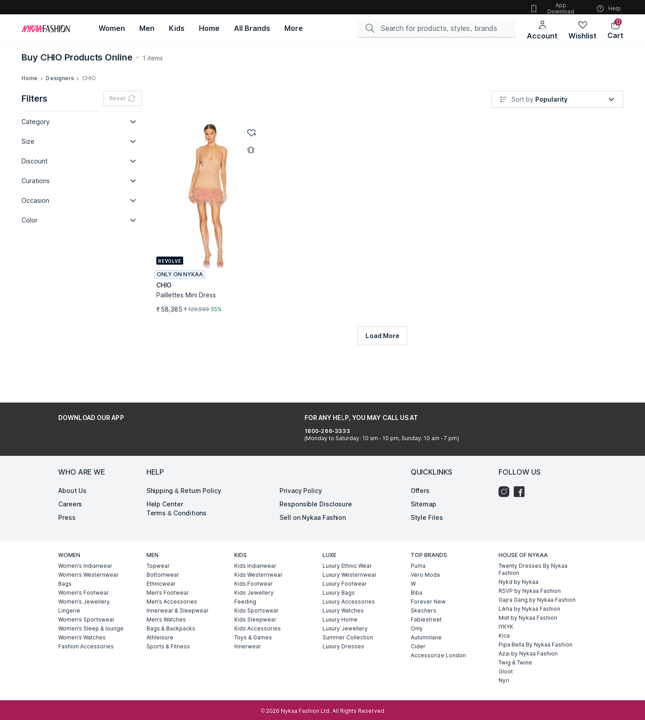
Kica (504, 616)
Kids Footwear (253, 564)
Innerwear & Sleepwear (177, 591)
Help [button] (608, 8)
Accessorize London (438, 636)
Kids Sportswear (256, 591)
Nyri (504, 661)
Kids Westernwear (258, 556)
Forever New (428, 582)
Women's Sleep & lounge (91, 609)
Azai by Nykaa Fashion (528, 634)
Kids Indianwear (255, 547)
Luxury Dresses (343, 627)
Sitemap (423, 485)
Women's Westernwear (88, 556)
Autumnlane (426, 618)
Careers (70, 485)
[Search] (440, 28)
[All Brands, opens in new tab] (252, 28)
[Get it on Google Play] (83, 417)
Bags (65, 564)
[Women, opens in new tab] (111, 28)
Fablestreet (426, 600)
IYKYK (506, 607)
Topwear (158, 547)
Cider (418, 627)
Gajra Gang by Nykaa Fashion (537, 581)
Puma (418, 547)
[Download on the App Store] (142, 417)
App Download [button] (551, 8)
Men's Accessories (171, 582)
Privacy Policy (301, 472)
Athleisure (159, 618)
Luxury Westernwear (349, 556)
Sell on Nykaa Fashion (313, 498)
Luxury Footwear (344, 564)
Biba (416, 573)
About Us (72, 472)
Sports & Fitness (168, 627)
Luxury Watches (343, 591)
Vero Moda (425, 556)
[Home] (46, 28)
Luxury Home (339, 600)
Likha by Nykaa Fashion (529, 590)
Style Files (427, 498)
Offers (420, 472)
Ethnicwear (161, 564)
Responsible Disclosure (316, 485)
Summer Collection (347, 618)
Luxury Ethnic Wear (347, 547)
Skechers (423, 591)
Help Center (164, 485)
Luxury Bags (338, 573)
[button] (615, 30)
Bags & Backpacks (170, 609)
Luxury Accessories (348, 582)
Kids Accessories (257, 609)
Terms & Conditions (176, 494)
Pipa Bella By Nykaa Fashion (535, 625)
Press (67, 498)
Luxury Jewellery (345, 609)
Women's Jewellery (84, 582)
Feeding (245, 582)
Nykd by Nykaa (518, 563)
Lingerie (69, 591)
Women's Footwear (83, 573)
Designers (60, 78)
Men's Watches (166, 600)
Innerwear (247, 627)
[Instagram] (506, 472)
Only (417, 609)
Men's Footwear (167, 573)
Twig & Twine (515, 643)
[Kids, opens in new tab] (177, 28)
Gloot (506, 652)
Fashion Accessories (86, 627)
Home (30, 78)
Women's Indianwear (85, 547)
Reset (122, 99)
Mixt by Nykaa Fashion (528, 599)
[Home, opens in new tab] (209, 28)
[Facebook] (521, 472)
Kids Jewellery (254, 573)
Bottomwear (162, 556)
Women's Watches (82, 618)
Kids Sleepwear (255, 600)
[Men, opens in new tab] (147, 28)
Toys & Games (253, 618)
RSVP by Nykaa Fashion (530, 572)
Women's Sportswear (86, 600)
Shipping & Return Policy (183, 472)
